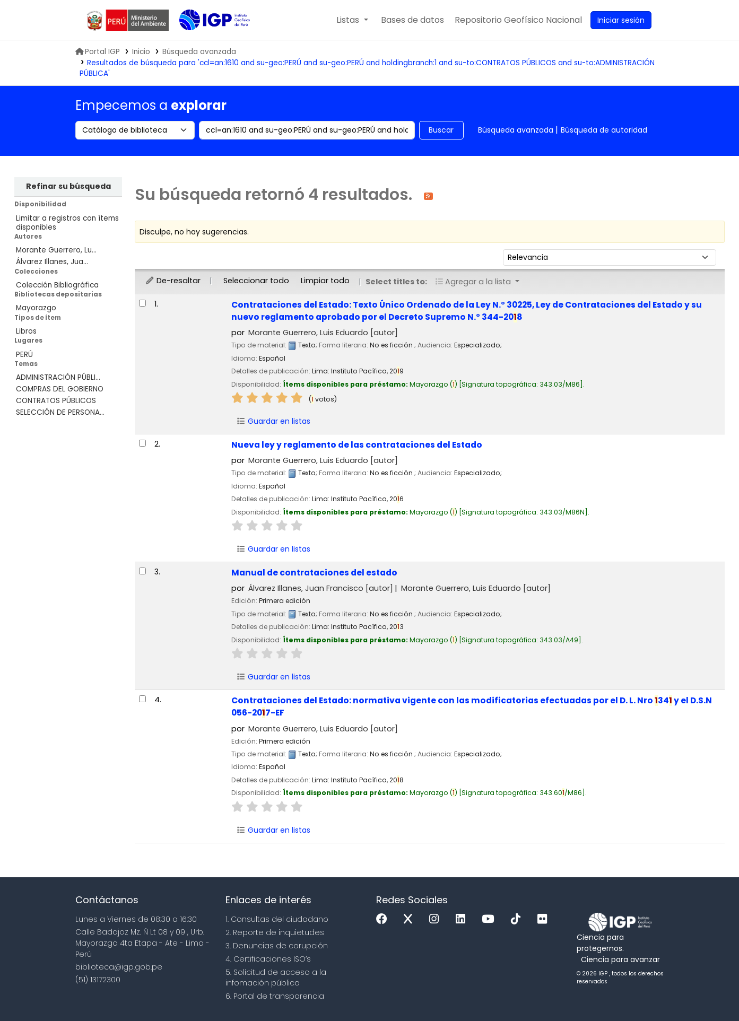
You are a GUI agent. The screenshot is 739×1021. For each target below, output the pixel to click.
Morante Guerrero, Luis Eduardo (323, 332)
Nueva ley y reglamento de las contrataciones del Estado (356, 444)
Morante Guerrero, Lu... (56, 250)
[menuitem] (518, 20)
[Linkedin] (463, 919)
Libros (26, 331)
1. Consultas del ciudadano (276, 919)
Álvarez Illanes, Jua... (52, 262)
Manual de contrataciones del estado (314, 572)
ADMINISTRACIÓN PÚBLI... (58, 377)
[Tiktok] (518, 919)
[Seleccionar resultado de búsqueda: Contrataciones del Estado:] (142, 303)
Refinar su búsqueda (68, 186)
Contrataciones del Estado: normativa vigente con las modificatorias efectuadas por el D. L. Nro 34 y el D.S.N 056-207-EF (471, 706)
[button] (352, 20)
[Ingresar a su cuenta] (621, 20)
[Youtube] (490, 919)
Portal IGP (97, 52)
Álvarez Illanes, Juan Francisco (320, 588)
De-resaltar (173, 280)
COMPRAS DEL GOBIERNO (59, 389)
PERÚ (24, 355)
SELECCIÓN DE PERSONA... (60, 412)
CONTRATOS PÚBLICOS (56, 401)
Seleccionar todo (256, 280)
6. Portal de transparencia (274, 996)
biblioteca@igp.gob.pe (118, 967)
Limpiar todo (325, 280)
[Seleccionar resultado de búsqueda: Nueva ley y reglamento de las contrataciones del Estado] (142, 443)
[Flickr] (544, 919)
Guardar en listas (273, 421)
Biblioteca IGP (205, 41)
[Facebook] (384, 919)
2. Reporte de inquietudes (274, 932)
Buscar (441, 130)
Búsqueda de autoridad (604, 130)
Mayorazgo (36, 308)
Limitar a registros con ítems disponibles (67, 222)
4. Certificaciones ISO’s (268, 959)
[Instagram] (436, 919)
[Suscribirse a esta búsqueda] (428, 195)
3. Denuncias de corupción (276, 945)
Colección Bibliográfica (57, 285)
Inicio (141, 52)
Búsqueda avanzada (515, 130)
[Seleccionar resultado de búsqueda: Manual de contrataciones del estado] (142, 571)
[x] (411, 919)
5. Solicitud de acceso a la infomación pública (275, 978)
